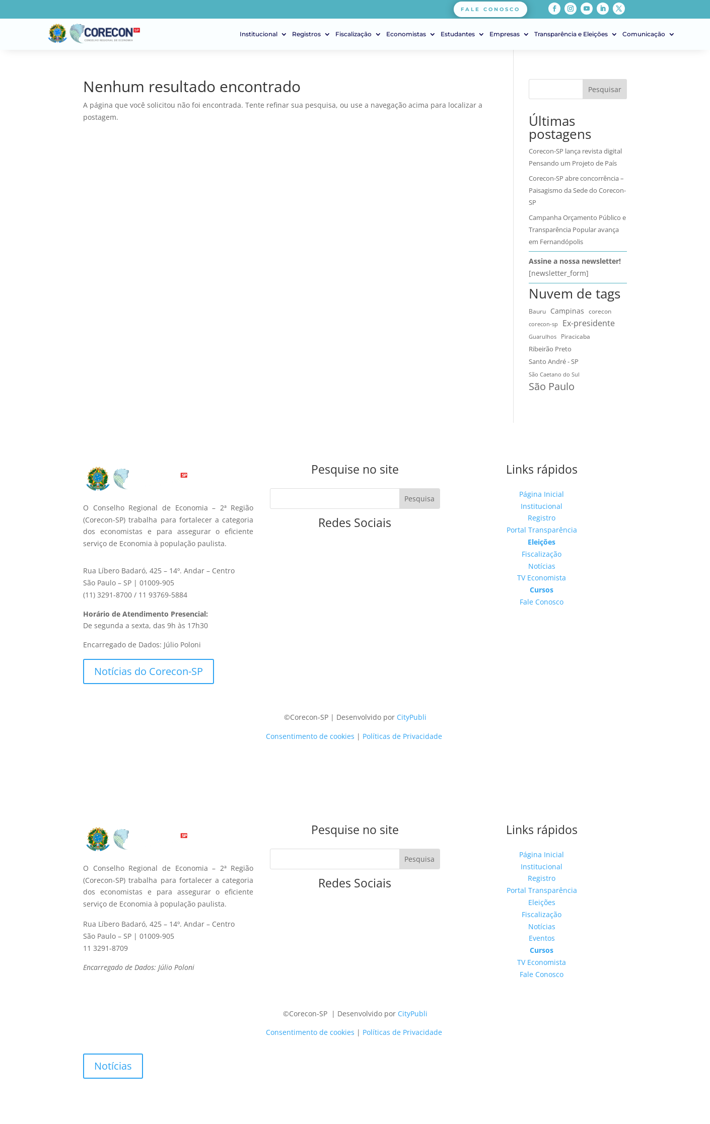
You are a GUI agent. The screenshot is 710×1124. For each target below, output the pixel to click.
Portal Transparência (542, 530)
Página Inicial (541, 494)
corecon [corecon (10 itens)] (600, 311)
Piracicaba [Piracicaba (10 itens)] (575, 336)
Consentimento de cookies (310, 736)
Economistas (406, 34)
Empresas (504, 34)
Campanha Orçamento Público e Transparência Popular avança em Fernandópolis (577, 229)
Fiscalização (353, 34)
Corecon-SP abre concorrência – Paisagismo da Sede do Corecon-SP (577, 190)
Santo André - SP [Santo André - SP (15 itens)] (554, 361)
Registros (306, 34)
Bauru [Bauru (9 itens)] (537, 311)
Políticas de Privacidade (402, 736)
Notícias (541, 566)
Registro (541, 517)
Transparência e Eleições (571, 34)
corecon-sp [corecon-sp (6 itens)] (543, 324)
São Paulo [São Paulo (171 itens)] (552, 387)
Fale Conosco (541, 602)
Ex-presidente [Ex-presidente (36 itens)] (588, 323)
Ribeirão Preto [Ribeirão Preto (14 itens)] (550, 348)
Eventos (542, 938)
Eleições (541, 542)
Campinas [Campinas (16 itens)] (567, 311)
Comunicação (643, 34)
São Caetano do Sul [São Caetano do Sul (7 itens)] (554, 374)
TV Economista (541, 577)
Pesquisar (604, 89)
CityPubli (412, 717)
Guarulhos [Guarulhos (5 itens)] (542, 336)
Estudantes (458, 34)
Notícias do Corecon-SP (148, 671)
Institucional (258, 34)
